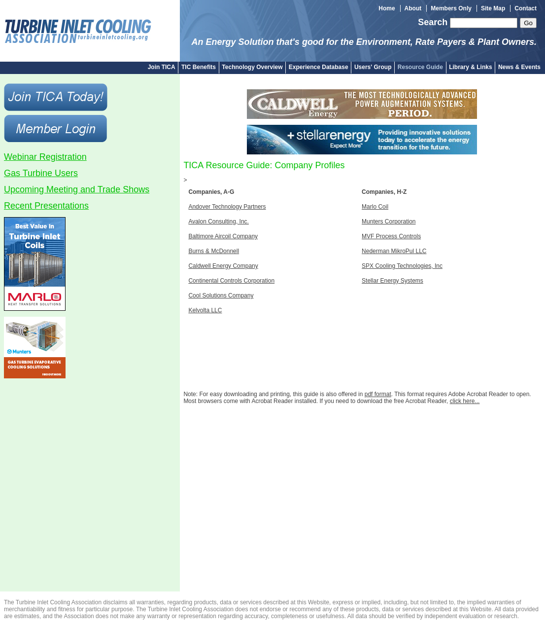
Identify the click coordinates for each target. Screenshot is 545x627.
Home (386, 8)
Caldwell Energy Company (223, 265)
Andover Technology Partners (227, 206)
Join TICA (161, 67)
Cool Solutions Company (220, 295)
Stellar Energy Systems (392, 280)
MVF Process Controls (391, 236)
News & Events (519, 67)
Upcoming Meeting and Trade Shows (76, 189)
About (413, 8)
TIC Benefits (198, 67)
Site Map (493, 8)
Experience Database (318, 67)
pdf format (378, 394)
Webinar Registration (45, 157)
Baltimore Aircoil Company (223, 236)
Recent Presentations (46, 206)
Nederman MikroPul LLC (394, 251)
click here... (465, 401)
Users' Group (373, 67)
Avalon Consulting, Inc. (218, 221)
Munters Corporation (388, 221)
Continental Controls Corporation (231, 280)
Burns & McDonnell (213, 251)
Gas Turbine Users (41, 173)
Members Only (451, 8)
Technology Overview (252, 67)
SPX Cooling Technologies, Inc (402, 265)
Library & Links (470, 67)
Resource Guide (420, 67)
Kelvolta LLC (205, 310)
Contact (525, 8)
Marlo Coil (375, 206)
